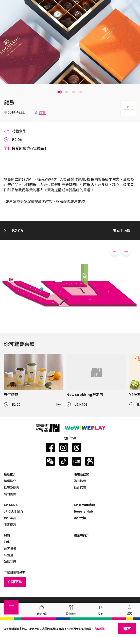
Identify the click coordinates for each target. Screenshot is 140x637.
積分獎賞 (10, 518)
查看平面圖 (124, 230)
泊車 (7, 542)
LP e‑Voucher (84, 505)
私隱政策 (100, 628)
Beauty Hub (83, 511)
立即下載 (15, 581)
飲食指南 (80, 487)
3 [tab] (73, 91)
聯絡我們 (10, 562)
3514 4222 (16, 112)
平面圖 (8, 555)
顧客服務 (10, 548)
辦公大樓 (80, 518)
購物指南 (80, 481)
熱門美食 (10, 494)
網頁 (42, 112)
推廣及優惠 (11, 487)
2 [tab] (66, 91)
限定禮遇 (10, 525)
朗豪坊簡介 (81, 535)
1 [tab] (59, 91)
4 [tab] (80, 91)
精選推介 (10, 481)
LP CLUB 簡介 (13, 511)
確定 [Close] (127, 628)
